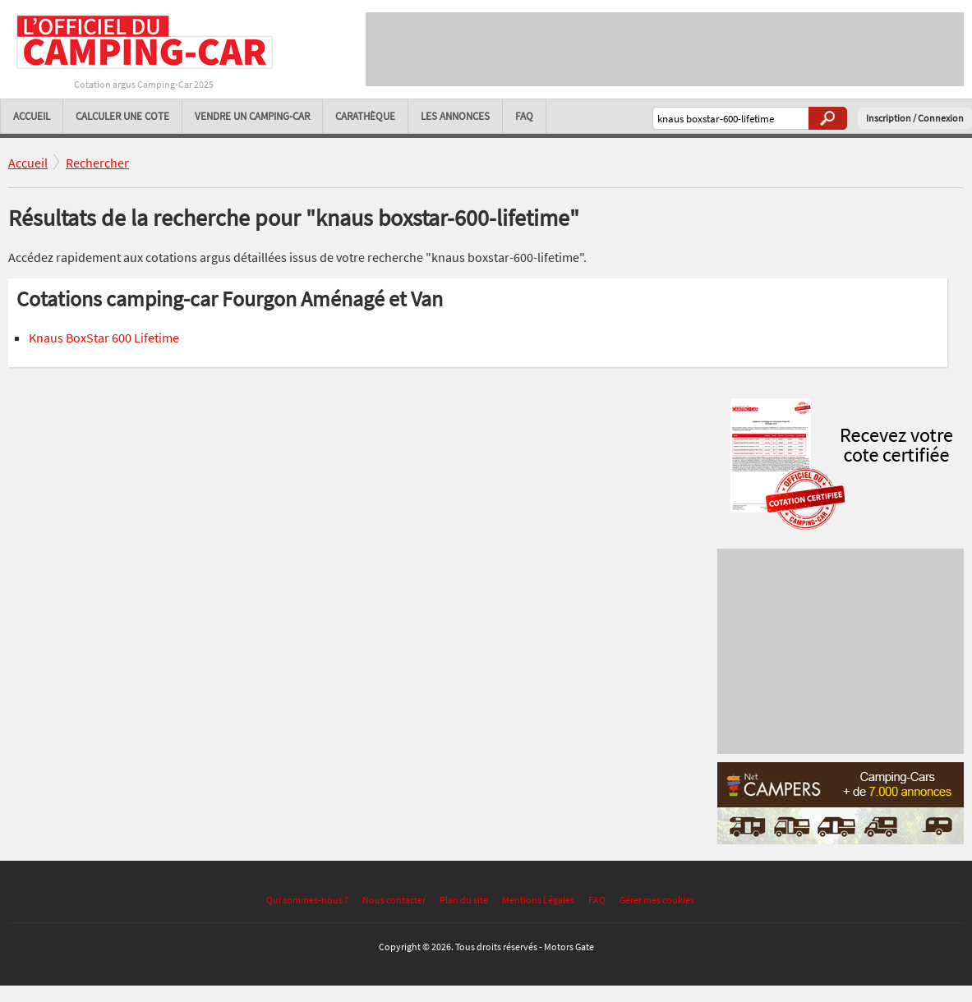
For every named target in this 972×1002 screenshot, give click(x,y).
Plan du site (464, 900)
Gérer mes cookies (657, 900)
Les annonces (455, 116)
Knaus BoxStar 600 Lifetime (104, 337)
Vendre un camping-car (252, 116)
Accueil (31, 116)
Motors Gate (569, 946)
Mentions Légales (538, 900)
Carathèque (365, 116)
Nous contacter (394, 900)
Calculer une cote (122, 116)
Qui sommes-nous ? (307, 900)
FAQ (524, 116)
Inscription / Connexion (915, 118)
